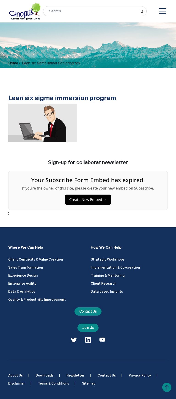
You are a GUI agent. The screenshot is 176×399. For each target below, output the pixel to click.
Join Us (88, 327)
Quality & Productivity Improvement (37, 299)
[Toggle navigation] (162, 11)
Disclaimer (16, 383)
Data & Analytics (21, 291)
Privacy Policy (140, 375)
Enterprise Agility (22, 283)
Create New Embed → (88, 201)
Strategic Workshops (107, 259)
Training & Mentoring (108, 275)
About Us (15, 375)
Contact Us (88, 311)
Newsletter (75, 375)
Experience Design (23, 275)
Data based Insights (107, 291)
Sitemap (89, 383)
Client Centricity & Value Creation (35, 259)
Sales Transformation (25, 267)
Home (13, 63)
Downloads (44, 375)
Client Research (103, 283)
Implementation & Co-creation (115, 267)
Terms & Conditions (53, 383)
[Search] (95, 11)
